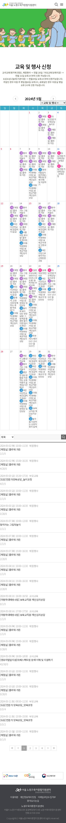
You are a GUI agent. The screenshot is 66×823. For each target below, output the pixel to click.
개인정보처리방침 (28, 797)
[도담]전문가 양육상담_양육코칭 (16, 705)
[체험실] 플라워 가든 (10, 449)
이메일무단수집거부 (47, 797)
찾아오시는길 (33, 801)
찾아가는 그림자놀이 (10, 524)
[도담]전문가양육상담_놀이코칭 (16, 479)
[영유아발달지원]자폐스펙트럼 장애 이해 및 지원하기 (26, 660)
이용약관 (14, 797)
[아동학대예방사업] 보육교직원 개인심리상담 (22, 599)
